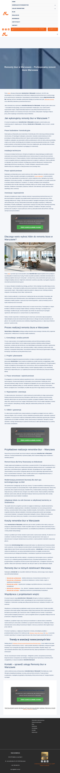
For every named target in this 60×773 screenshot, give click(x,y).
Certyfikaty (34, 728)
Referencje (34, 732)
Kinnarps (32, 633)
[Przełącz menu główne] (57, 34)
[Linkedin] (9, 29)
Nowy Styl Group (39, 633)
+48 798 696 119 (15, 765)
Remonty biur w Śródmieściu (14, 580)
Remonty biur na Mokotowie (14, 578)
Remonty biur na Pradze (13, 590)
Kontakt (33, 730)
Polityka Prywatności (45, 765)
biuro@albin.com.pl (15, 769)
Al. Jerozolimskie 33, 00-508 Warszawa (15, 761)
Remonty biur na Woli (12, 584)
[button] (28, 29)
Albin (9, 93)
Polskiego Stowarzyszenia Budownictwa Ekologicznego (27, 643)
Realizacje (34, 726)
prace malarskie (39, 176)
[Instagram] (6, 29)
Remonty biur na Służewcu (14, 588)
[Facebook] (3, 29)
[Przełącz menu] (55, 5)
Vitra (47, 633)
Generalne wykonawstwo (38, 720)
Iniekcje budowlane (36, 722)
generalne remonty (49, 99)
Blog (32, 724)
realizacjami (25, 709)
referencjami (30, 709)
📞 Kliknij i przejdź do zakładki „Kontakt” (30, 227)
